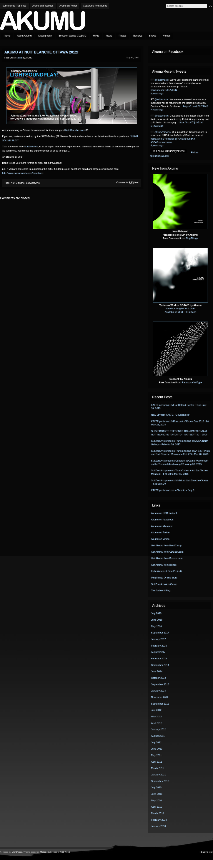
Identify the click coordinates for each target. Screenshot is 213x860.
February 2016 (159, 645)
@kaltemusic (161, 79)
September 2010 (160, 781)
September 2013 (160, 684)
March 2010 (157, 813)
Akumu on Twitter (68, 5)
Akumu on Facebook (42, 5)
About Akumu (24, 35)
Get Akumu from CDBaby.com (167, 551)
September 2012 (160, 703)
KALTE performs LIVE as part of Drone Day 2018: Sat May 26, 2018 (180, 423)
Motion (43, 852)
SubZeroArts (31, 146)
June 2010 (156, 794)
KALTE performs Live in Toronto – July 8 (172, 490)
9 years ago (157, 145)
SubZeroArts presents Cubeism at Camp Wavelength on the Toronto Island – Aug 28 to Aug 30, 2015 (179, 462)
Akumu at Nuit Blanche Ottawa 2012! (41, 52)
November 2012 (159, 697)
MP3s (96, 35)
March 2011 (157, 768)
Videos (166, 35)
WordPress (17, 852)
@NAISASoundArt (185, 138)
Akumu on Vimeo (160, 539)
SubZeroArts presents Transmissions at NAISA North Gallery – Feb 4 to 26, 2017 (179, 443)
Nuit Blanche (18, 183)
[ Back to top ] (206, 852)
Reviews (137, 35)
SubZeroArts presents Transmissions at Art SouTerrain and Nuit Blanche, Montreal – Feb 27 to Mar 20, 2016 (180, 453)
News (109, 35)
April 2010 (156, 806)
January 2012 (158, 729)
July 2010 (156, 787)
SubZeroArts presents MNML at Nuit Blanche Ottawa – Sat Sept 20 (179, 482)
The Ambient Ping (160, 590)
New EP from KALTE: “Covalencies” (170, 414)
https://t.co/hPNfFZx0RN (164, 90)
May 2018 (156, 626)
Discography (45, 35)
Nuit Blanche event (75, 130)
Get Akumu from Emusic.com (167, 558)
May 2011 (156, 755)
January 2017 (158, 639)
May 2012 (156, 716)
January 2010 (158, 826)
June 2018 (156, 619)
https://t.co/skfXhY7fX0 (195, 106)
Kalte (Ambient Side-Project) (166, 571)
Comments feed (127, 182)
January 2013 (158, 690)
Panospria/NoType (192, 382)
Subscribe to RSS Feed (14, 5)
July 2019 (156, 613)
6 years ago (157, 93)
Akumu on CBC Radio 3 (164, 513)
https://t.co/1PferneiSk (162, 138)
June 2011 (156, 748)
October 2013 (158, 678)
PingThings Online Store (164, 577)
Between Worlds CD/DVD (72, 35)
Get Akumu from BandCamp (166, 545)
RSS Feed (65, 852)
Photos (122, 35)
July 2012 (156, 710)
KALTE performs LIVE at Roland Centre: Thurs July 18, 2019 (178, 407)
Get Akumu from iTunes (95, 5)
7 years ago (157, 109)
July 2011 (156, 742)
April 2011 (156, 761)
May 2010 (156, 800)
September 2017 (160, 632)
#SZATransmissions (161, 142)
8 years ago (157, 126)
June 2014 (156, 671)
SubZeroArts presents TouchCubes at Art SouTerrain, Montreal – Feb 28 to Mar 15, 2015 (179, 472)
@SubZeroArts (163, 132)
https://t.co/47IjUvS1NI (191, 122)
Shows (152, 35)
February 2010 (159, 819)
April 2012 (156, 723)
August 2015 (158, 652)
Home (7, 35)
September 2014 (160, 665)
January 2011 (158, 774)
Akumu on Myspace (161, 526)
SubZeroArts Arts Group (164, 584)
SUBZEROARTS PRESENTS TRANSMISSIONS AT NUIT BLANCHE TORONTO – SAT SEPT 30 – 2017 (179, 433)
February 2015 (159, 658)
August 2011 (158, 736)
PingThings (192, 238)
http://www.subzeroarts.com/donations (22, 173)
